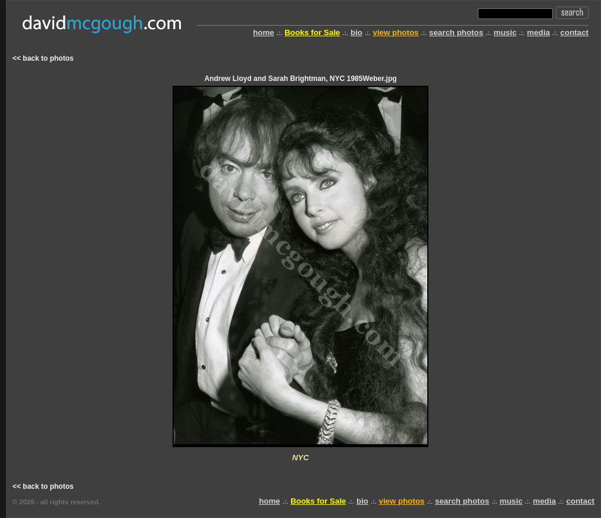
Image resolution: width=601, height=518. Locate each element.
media (538, 32)
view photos (395, 32)
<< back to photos (43, 58)
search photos (456, 32)
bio (356, 32)
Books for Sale (312, 32)
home (263, 32)
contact (575, 32)
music (505, 32)
